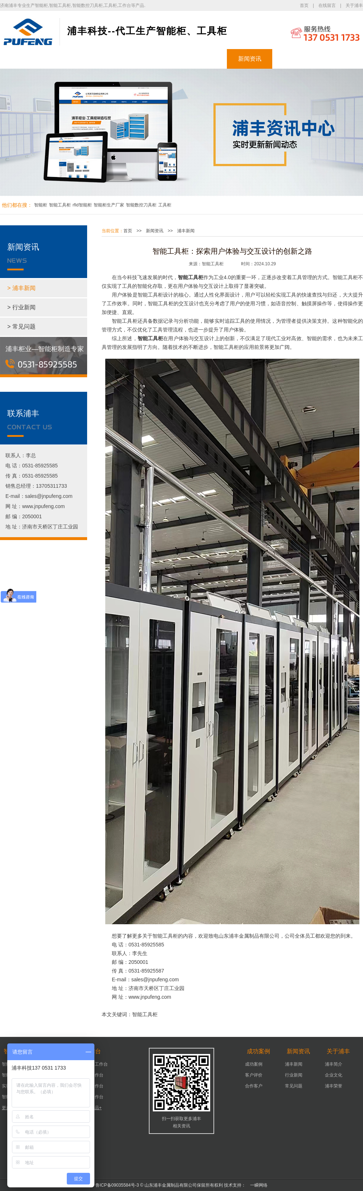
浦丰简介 (333, 1064)
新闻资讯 (249, 59)
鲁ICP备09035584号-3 (117, 1185)
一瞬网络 (257, 1185)
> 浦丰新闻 (21, 288)
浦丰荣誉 (333, 1086)
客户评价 (253, 1075)
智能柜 (68, 59)
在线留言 (327, 5)
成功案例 (204, 59)
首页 (304, 5)
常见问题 (293, 1086)
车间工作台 (92, 1086)
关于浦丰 (354, 5)
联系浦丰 (340, 59)
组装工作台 (92, 1096)
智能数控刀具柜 (141, 205)
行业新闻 (293, 1075)
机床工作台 (92, 1075)
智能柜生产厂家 (109, 205)
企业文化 (333, 1075)
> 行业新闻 (21, 307)
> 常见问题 (21, 326)
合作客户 (253, 1086)
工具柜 (113, 59)
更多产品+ (92, 1107)
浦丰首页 (22, 59)
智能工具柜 (60, 205)
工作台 (159, 59)
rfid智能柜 (82, 205)
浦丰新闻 (186, 230)
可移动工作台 (95, 1064)
